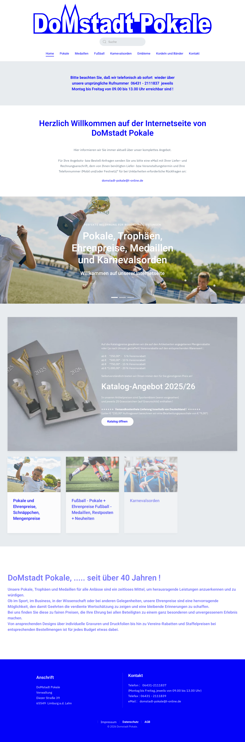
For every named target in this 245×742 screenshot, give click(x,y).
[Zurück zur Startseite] (122, 19)
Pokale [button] (64, 53)
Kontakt (194, 53)
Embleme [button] (143, 53)
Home (50, 53)
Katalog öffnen (116, 421)
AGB (147, 722)
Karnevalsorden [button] (121, 53)
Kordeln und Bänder (169, 53)
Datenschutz (130, 722)
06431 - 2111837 (145, 83)
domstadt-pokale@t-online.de (122, 180)
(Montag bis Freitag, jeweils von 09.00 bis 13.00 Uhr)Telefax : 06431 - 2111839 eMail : (164, 696)
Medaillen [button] (81, 53)
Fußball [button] (99, 53)
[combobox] (122, 42)
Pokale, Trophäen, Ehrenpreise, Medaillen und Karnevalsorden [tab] (114, 297)
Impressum (109, 722)
